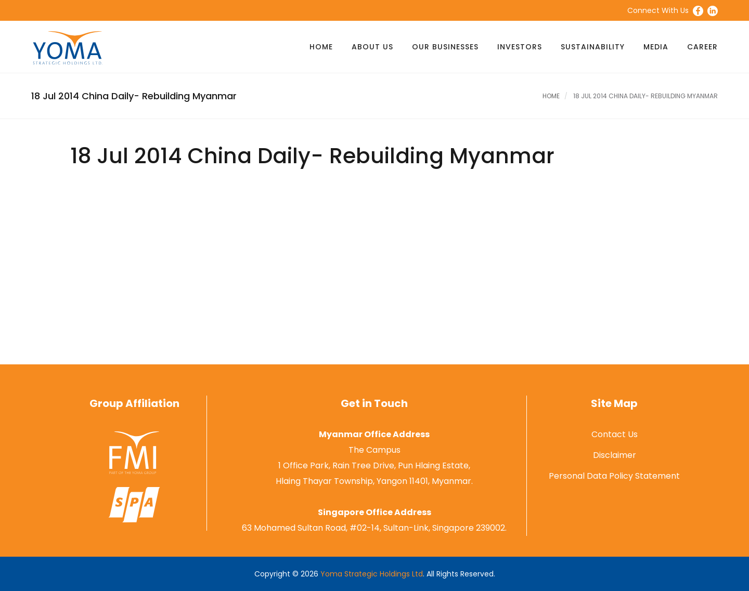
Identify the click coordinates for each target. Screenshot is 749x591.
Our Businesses (445, 47)
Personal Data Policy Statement (614, 476)
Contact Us (614, 434)
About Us (372, 47)
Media (655, 47)
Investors (519, 47)
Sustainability (593, 47)
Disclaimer (614, 455)
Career (702, 47)
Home (321, 47)
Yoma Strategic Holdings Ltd (371, 574)
